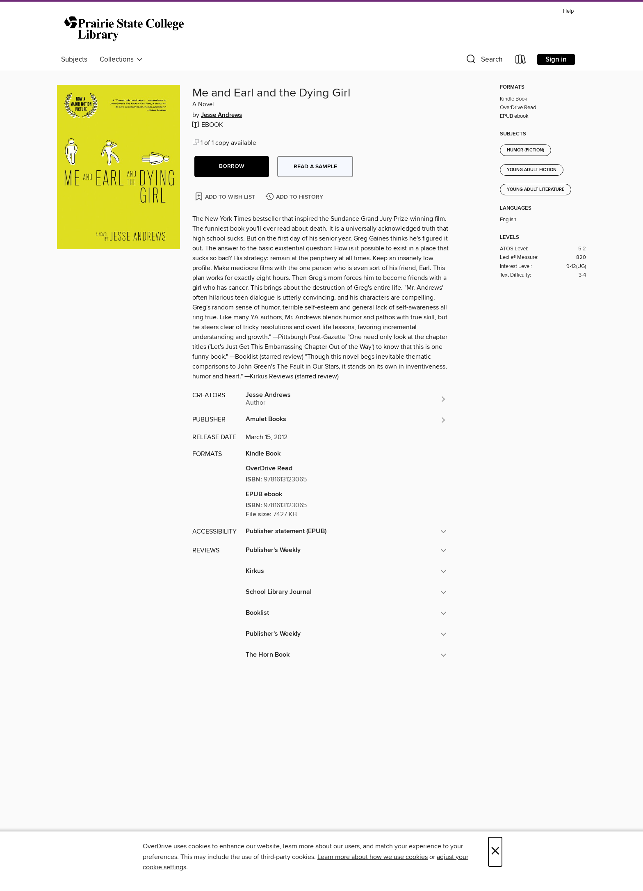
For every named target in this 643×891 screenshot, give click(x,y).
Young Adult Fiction (531, 170)
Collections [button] (121, 59)
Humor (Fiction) (525, 150)
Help (568, 11)
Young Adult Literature (535, 189)
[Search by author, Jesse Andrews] (346, 399)
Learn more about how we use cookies (372, 857)
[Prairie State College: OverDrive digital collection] (125, 28)
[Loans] (520, 61)
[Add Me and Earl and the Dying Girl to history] (295, 197)
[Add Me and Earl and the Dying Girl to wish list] (225, 196)
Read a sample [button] (315, 166)
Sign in (556, 59)
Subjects (74, 59)
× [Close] (495, 851)
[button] (483, 61)
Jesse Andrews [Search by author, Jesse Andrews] (221, 115)
